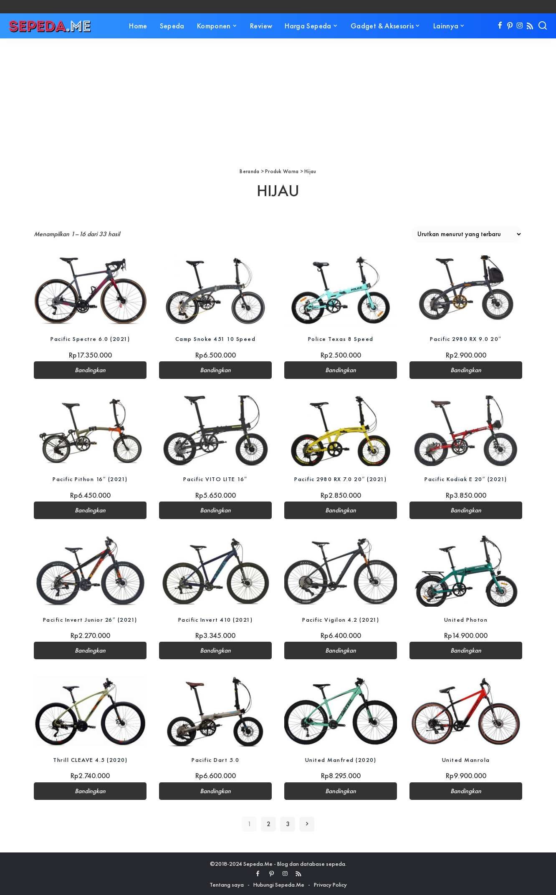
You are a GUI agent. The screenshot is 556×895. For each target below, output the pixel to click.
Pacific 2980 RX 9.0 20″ (466, 339)
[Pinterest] (509, 25)
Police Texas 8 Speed (340, 339)
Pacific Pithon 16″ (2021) (90, 479)
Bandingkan (90, 370)
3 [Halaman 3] (288, 823)
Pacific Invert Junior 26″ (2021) (90, 619)
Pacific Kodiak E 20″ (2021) (466, 479)
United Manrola (466, 759)
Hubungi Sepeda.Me (278, 883)
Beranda (249, 171)
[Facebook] (499, 25)
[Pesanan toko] (467, 234)
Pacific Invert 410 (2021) (215, 619)
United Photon (466, 619)
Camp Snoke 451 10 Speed (215, 339)
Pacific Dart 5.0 (215, 759)
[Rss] (529, 25)
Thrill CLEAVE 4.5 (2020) (90, 759)
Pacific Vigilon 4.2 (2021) (340, 619)
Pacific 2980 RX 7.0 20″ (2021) (340, 479)
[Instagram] (519, 25)
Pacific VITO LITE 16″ (215, 479)
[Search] (543, 25)
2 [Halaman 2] (268, 823)
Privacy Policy (330, 883)
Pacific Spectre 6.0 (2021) (90, 339)
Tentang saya (227, 883)
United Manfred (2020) (341, 759)
